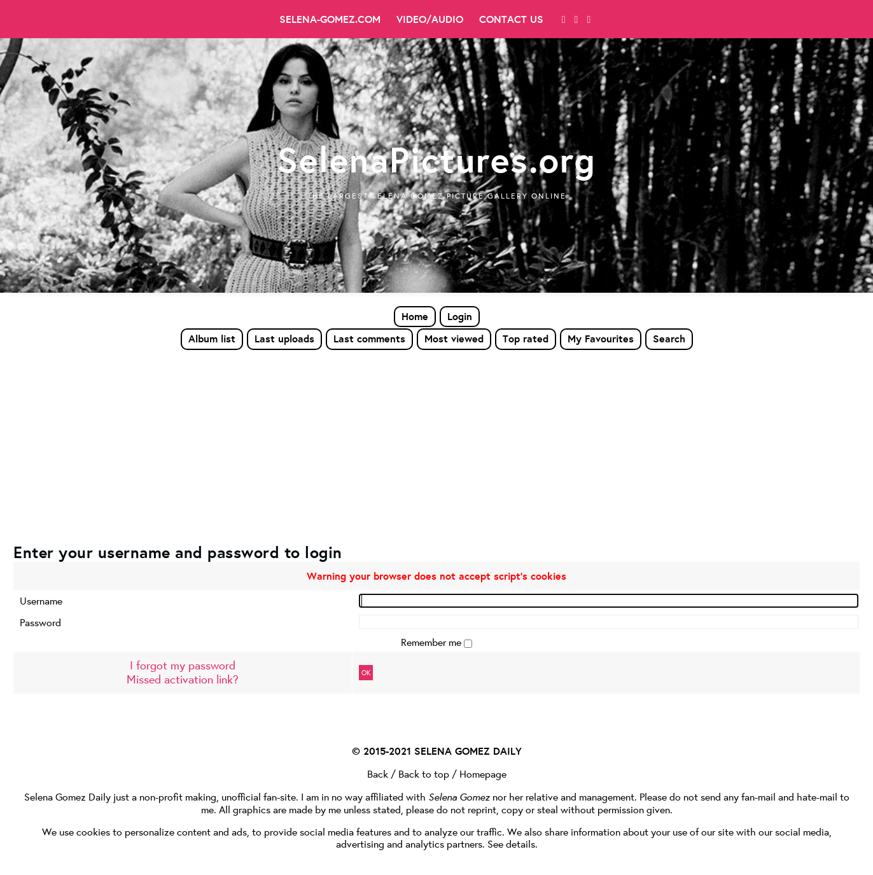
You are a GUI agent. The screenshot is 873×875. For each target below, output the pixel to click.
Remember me (432, 641)
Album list (211, 339)
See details (511, 843)
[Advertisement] (436, 446)
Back (377, 773)
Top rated (525, 339)
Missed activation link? (183, 679)
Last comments (369, 339)
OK (365, 672)
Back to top (423, 773)
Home (415, 316)
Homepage (482, 773)
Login (459, 316)
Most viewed (454, 339)
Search (669, 339)
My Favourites (601, 339)
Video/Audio (429, 19)
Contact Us (511, 19)
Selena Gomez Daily (67, 796)
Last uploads (284, 339)
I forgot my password (182, 665)
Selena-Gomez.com (330, 19)
